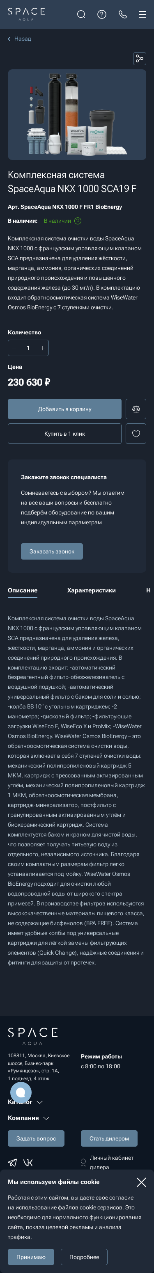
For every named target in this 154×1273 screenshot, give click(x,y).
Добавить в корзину (64, 409)
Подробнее (84, 1257)
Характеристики (91, 590)
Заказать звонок (52, 551)
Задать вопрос (36, 1138)
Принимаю (31, 1257)
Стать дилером (109, 1138)
